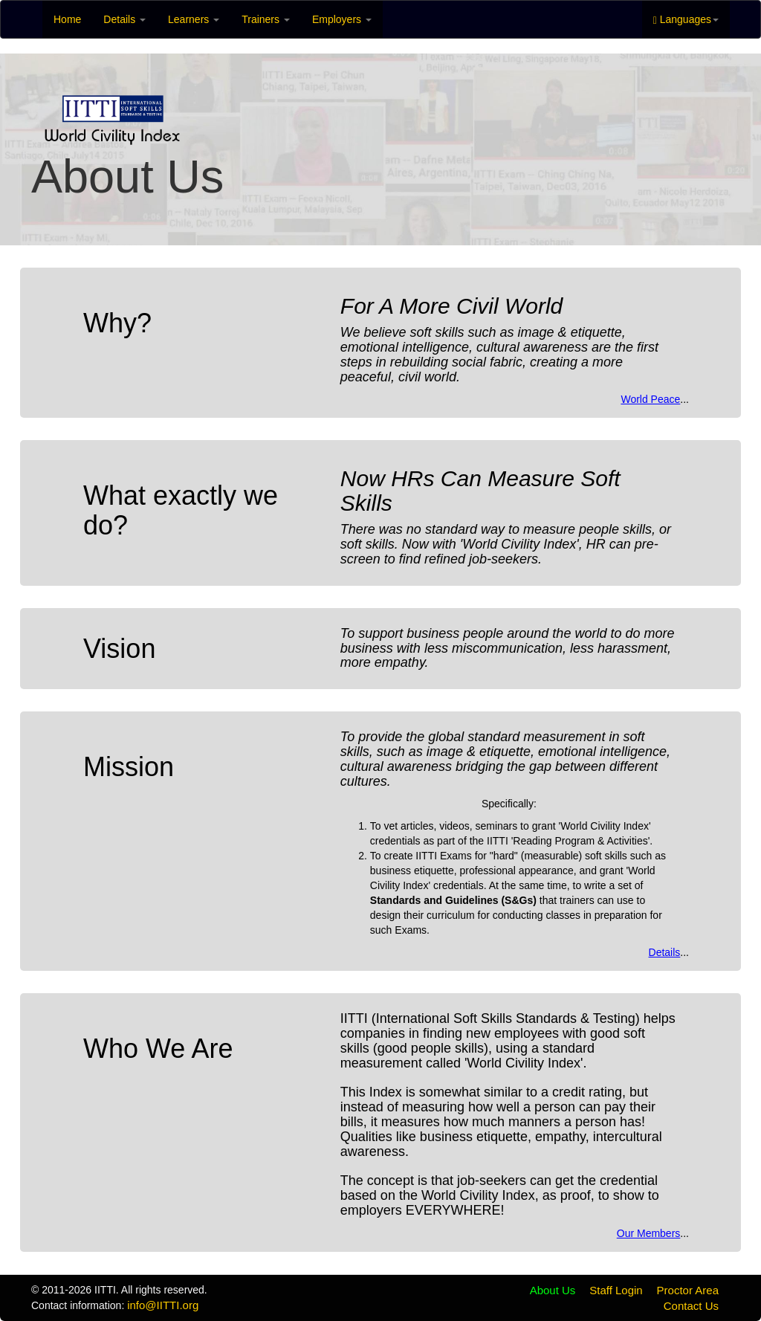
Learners (193, 19)
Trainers (266, 19)
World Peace (650, 399)
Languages (686, 19)
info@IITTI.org (162, 1305)
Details (124, 19)
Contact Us (691, 1305)
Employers (342, 19)
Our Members (649, 1233)
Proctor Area (688, 1290)
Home (67, 19)
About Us (553, 1290)
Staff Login (615, 1290)
